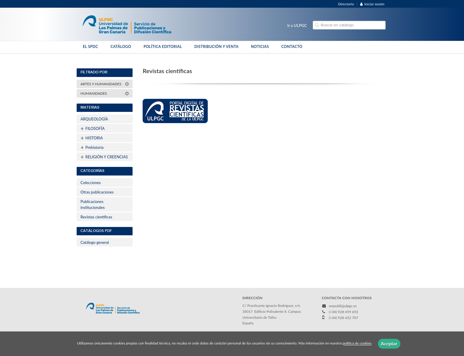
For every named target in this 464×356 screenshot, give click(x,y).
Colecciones (90, 182)
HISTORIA (91, 137)
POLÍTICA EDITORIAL (163, 46)
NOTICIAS (260, 46)
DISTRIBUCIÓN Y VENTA (216, 46)
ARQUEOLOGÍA (94, 119)
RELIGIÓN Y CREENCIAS (104, 156)
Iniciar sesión (372, 4)
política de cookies (357, 343)
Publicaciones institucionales (92, 204)
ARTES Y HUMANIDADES (104, 84)
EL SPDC (90, 46)
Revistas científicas (96, 217)
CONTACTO (291, 46)
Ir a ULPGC (297, 25)
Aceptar (389, 343)
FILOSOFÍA (92, 128)
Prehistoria (92, 147)
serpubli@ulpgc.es (343, 306)
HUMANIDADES (104, 93)
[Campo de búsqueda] (349, 25)
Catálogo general (94, 242)
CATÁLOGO (120, 46)
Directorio (346, 4)
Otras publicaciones (97, 192)
